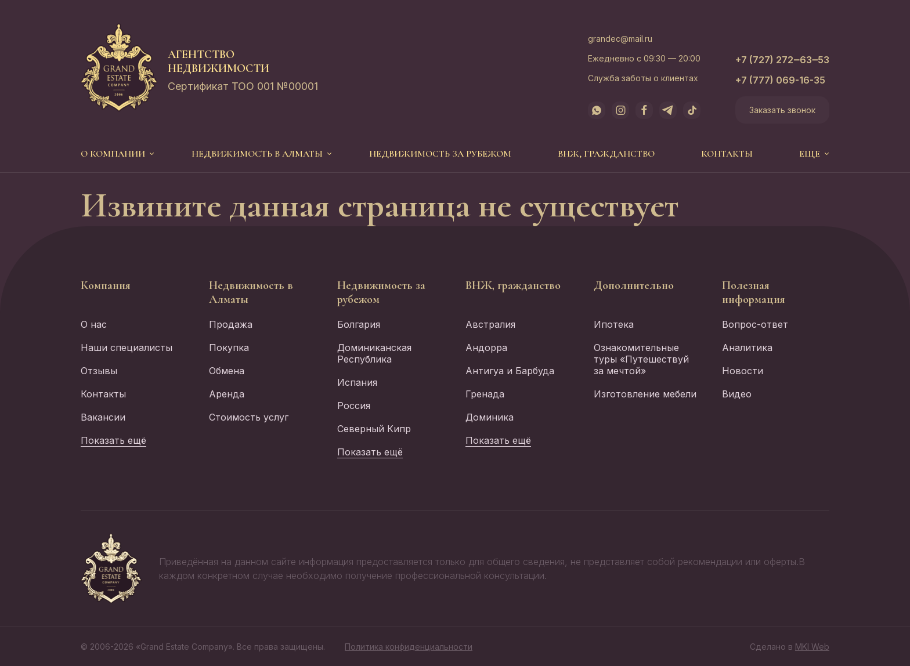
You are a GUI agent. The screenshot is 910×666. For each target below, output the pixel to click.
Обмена (226, 371)
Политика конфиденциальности (408, 646)
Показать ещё (113, 440)
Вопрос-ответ (755, 324)
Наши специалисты (126, 347)
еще (809, 154)
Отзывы (99, 371)
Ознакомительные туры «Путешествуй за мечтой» (641, 359)
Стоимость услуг (248, 417)
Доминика (489, 417)
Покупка (229, 347)
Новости (742, 371)
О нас (94, 324)
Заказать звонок (782, 110)
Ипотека (614, 324)
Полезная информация (753, 292)
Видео (737, 394)
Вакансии (103, 417)
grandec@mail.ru (620, 39)
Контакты (727, 154)
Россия (353, 405)
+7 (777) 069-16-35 (780, 80)
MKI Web (812, 646)
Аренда (226, 394)
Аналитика (747, 347)
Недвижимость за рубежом (440, 154)
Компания (106, 285)
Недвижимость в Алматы (257, 154)
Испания (357, 382)
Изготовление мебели (645, 394)
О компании (113, 154)
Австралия (490, 324)
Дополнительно (634, 285)
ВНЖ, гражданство (606, 154)
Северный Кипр (374, 429)
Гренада (484, 394)
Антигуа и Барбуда (509, 371)
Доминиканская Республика (374, 353)
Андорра (486, 347)
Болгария (358, 324)
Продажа (230, 324)
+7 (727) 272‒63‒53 (782, 60)
